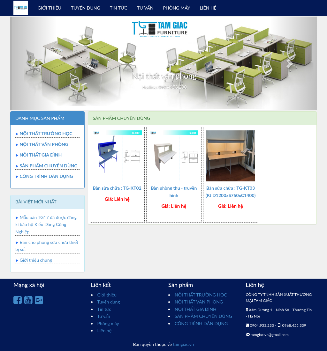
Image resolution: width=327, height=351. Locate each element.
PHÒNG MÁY (176, 8)
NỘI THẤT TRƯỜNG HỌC (45, 133)
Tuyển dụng (108, 301)
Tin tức (104, 309)
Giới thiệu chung (36, 260)
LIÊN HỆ (208, 8)
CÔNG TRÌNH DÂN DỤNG (46, 176)
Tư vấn (103, 316)
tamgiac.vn (183, 344)
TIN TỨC (118, 8)
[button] (33, 63)
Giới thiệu (107, 294)
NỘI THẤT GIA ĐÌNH (40, 154)
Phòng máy (108, 323)
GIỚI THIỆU (49, 8)
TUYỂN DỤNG (85, 8)
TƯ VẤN (145, 8)
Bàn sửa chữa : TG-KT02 (117, 188)
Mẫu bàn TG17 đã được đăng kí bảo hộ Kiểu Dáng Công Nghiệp (46, 224)
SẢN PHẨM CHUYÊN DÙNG (48, 165)
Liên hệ (104, 330)
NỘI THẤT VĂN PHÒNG (43, 144)
